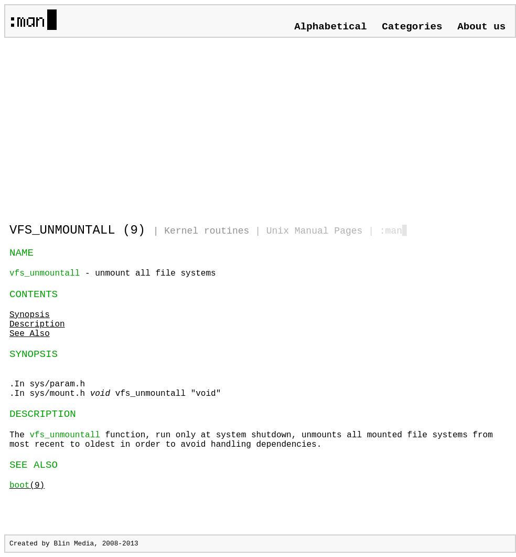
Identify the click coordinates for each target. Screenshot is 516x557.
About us (481, 27)
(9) (27, 485)
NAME (21, 253)
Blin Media (73, 544)
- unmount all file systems (112, 273)
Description (37, 324)
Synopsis (29, 315)
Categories (412, 27)
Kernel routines (206, 231)
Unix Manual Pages (314, 231)
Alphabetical (330, 27)
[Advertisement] (132, 126)
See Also (29, 334)
